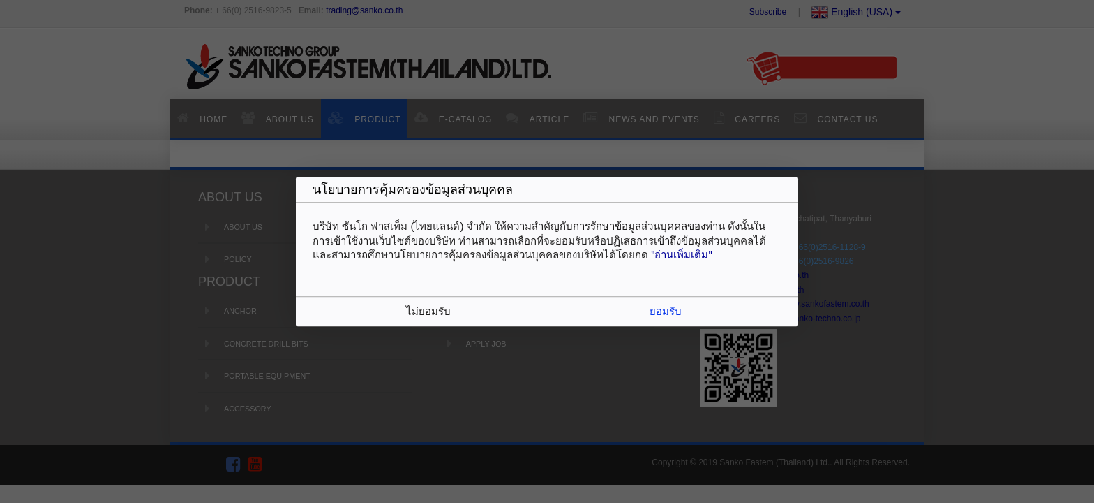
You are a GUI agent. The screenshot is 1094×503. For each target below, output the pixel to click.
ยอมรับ (666, 311)
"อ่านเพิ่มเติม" (681, 255)
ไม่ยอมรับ (428, 311)
